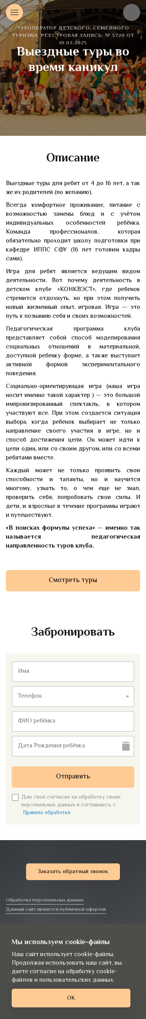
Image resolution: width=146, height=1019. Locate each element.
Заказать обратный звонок (73, 871)
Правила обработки (46, 813)
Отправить (73, 776)
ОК (71, 998)
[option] (73, 68)
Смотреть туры (73, 580)
